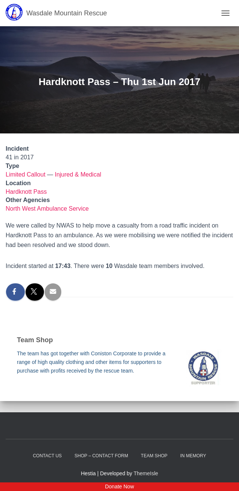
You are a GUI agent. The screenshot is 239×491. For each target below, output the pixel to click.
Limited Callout (25, 174)
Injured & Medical (78, 174)
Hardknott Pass (26, 192)
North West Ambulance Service (47, 208)
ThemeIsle (146, 473)
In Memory (193, 455)
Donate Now (119, 487)
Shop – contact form (101, 455)
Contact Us (47, 455)
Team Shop (154, 455)
